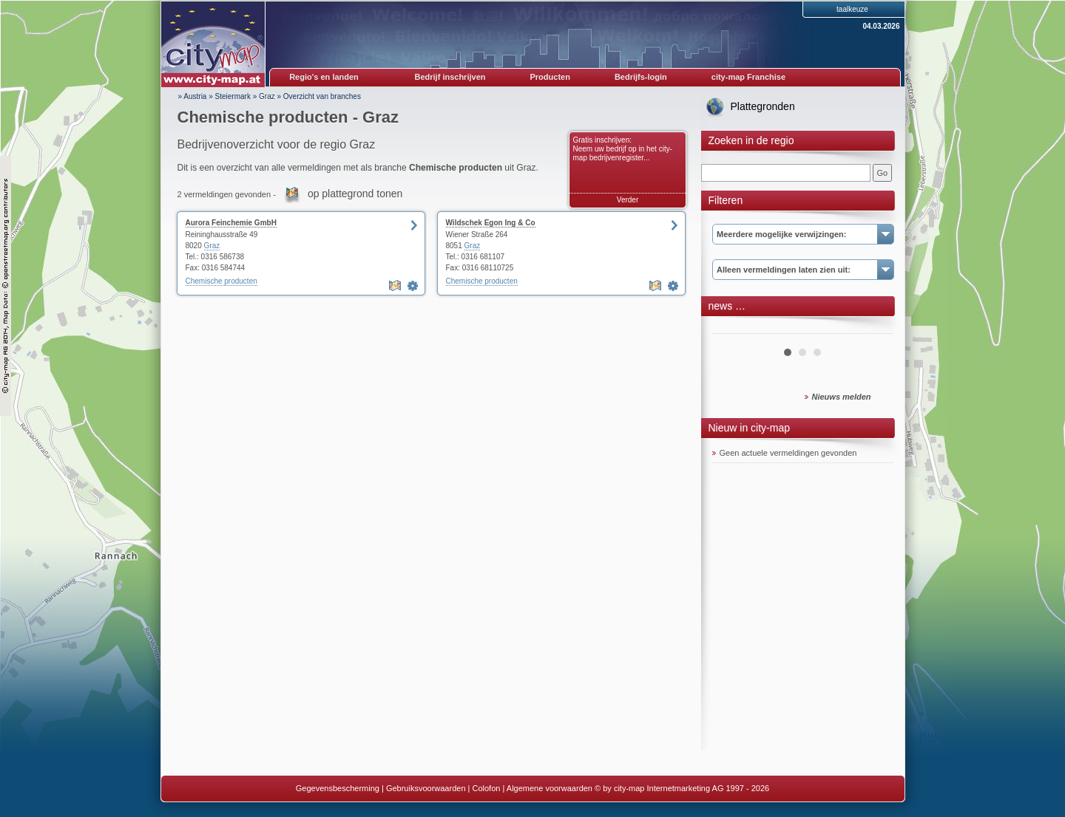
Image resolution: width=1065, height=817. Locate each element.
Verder (627, 200)
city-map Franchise (748, 76)
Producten (549, 76)
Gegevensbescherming (337, 788)
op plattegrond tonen (355, 193)
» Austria (192, 96)
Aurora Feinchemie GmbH (231, 223)
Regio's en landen (324, 76)
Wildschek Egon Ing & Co (490, 223)
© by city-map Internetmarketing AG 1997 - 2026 (682, 788)
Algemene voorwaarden (549, 788)
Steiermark (233, 96)
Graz (267, 96)
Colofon (487, 788)
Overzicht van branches (322, 96)
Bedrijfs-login (641, 76)
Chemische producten (221, 281)
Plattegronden (763, 106)
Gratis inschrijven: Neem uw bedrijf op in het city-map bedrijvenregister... (623, 149)
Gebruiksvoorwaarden (426, 788)
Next (874, 328)
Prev (731, 328)
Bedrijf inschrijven (450, 76)
